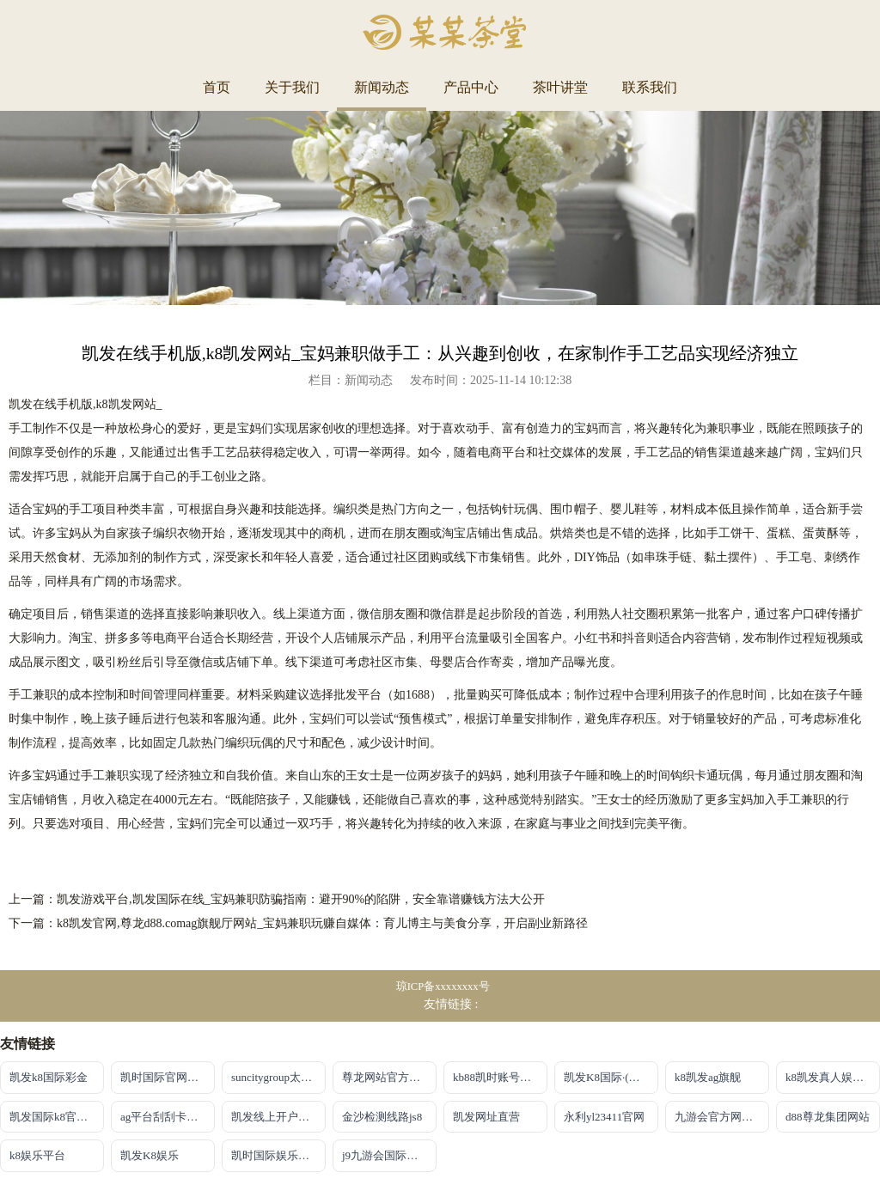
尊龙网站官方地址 (386, 1077)
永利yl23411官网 (604, 1116)
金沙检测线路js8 (382, 1116)
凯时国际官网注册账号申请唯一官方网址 (167, 1077)
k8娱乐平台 (37, 1155)
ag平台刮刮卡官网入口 (167, 1116)
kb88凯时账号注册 (497, 1077)
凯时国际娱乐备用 (276, 1155)
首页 (216, 87)
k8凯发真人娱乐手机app (832, 1077)
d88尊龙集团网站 (827, 1116)
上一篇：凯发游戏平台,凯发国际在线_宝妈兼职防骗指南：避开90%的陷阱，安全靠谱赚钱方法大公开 (277, 899)
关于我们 (292, 87)
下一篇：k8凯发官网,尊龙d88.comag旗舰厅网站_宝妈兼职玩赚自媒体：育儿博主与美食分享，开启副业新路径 (298, 923)
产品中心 (470, 87)
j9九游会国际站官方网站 (389, 1155)
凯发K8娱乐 (149, 1155)
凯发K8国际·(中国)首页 (611, 1077)
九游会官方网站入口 (722, 1116)
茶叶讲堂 (560, 87)
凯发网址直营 (486, 1116)
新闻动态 (381, 87)
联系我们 (649, 87)
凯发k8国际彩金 (48, 1077)
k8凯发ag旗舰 (708, 1077)
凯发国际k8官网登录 (56, 1116)
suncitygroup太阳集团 (278, 1077)
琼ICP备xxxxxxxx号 (443, 986)
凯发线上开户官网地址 (278, 1116)
